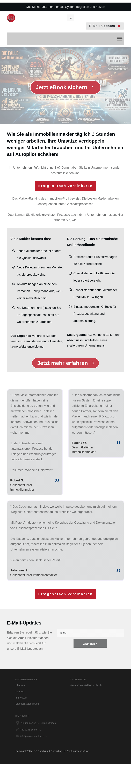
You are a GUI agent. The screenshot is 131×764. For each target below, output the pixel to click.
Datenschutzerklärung (27, 703)
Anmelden (90, 644)
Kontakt (20, 691)
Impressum (21, 697)
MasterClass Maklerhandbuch (85, 685)
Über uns (20, 685)
